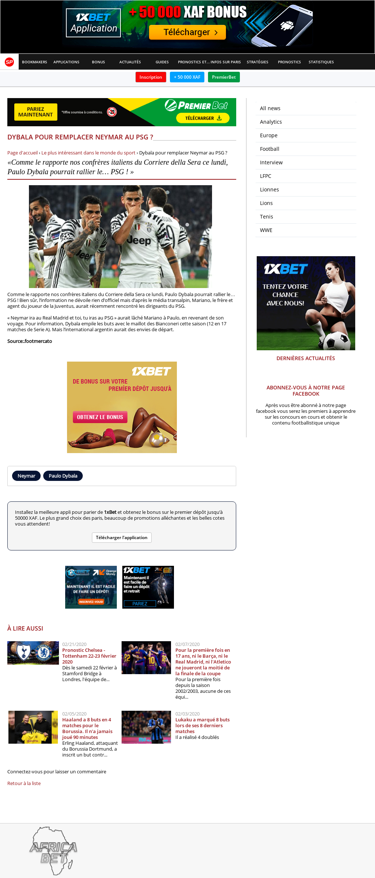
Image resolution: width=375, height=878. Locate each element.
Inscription (151, 77)
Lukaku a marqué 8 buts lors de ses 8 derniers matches (202, 725)
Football (269, 148)
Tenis (266, 216)
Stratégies (257, 61)
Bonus (98, 61)
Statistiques (321, 61)
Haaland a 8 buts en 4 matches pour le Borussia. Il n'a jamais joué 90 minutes (87, 728)
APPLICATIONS (66, 61)
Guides (162, 61)
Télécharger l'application (122, 537)
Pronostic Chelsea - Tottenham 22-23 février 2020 (89, 656)
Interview (271, 162)
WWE (266, 230)
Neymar (26, 475)
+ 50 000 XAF (187, 77)
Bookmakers (34, 61)
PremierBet (224, 77)
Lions (266, 202)
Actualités (130, 61)
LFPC (265, 175)
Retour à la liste (24, 783)
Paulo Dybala (63, 475)
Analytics (271, 121)
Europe (269, 135)
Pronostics (289, 61)
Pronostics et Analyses (194, 61)
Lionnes (269, 189)
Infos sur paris (226, 61)
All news (270, 108)
